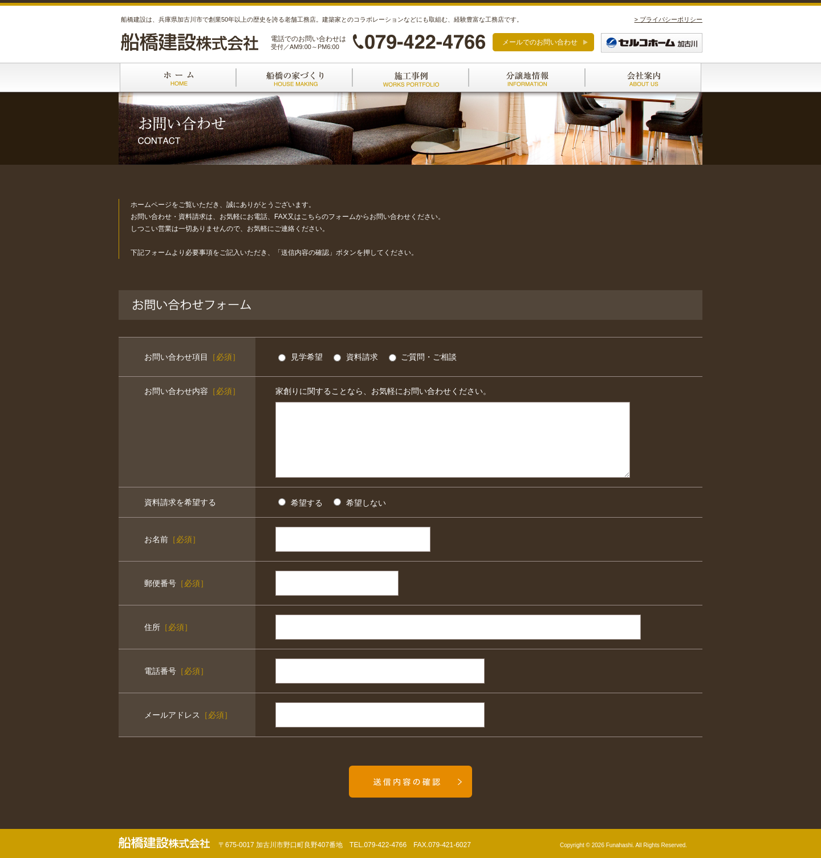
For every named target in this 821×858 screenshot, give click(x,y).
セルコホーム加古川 (651, 42)
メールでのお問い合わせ (540, 42)
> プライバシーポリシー (668, 19)
